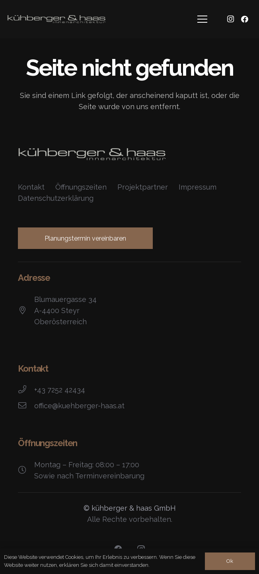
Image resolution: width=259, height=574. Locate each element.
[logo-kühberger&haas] (56, 19)
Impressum (197, 187)
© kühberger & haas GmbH (130, 508)
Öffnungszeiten (81, 187)
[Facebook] (245, 19)
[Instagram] (230, 19)
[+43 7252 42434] (26, 390)
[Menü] (202, 19)
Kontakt (31, 187)
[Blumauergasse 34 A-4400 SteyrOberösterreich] (26, 310)
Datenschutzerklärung (55, 198)
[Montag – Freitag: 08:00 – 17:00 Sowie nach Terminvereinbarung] (26, 470)
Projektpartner (142, 187)
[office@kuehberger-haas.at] (26, 405)
